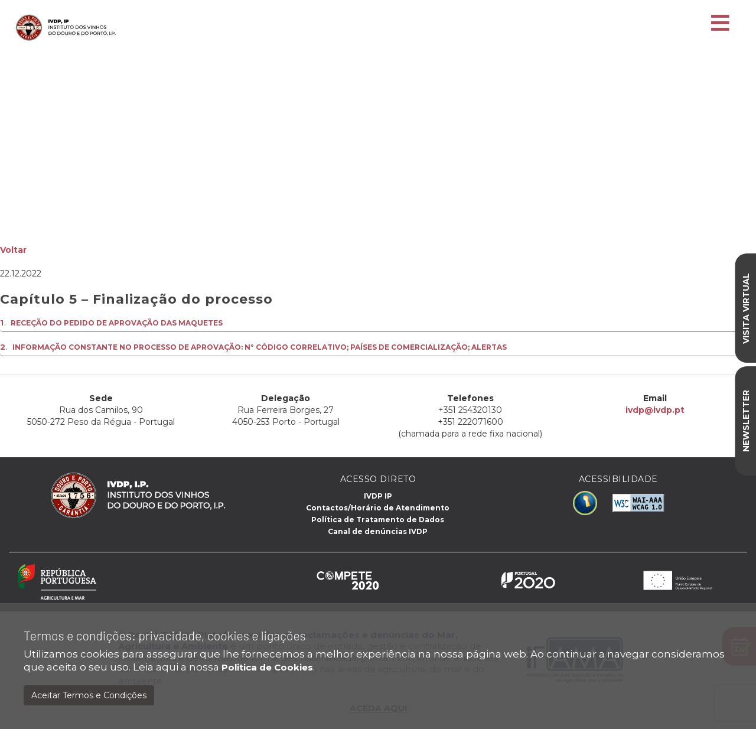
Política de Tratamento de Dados (377, 519)
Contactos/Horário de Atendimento (377, 507)
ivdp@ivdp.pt (653, 410)
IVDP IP (378, 496)
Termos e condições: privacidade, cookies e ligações (165, 635)
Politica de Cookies (267, 667)
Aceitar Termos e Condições (88, 695)
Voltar (13, 250)
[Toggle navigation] (720, 23)
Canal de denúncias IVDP (378, 531)
